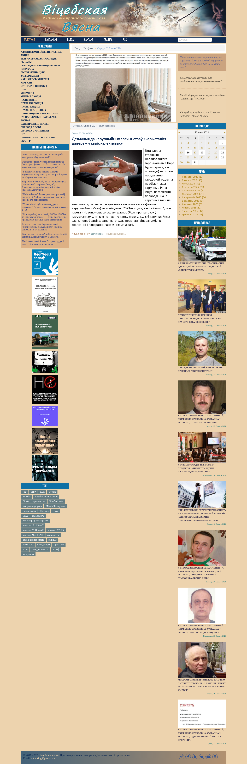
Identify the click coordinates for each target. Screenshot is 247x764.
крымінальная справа (33, 540)
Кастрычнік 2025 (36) (194, 197)
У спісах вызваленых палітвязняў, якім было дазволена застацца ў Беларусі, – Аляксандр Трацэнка (201, 629)
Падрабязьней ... (116, 233)
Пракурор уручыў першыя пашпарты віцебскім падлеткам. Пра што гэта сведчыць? (200, 318)
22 (181, 157)
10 (195, 147)
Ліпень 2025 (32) (191, 207)
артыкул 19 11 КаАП (33, 525)
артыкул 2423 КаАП (33, 535)
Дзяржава (97, 233)
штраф (56, 549)
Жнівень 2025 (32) (192, 204)
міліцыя (52, 540)
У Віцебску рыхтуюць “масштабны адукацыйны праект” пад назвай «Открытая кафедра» (201, 266)
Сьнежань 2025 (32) (193, 190)
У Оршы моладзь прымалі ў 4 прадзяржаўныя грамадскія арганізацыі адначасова (196, 468)
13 (215, 147)
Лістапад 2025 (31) (193, 194)
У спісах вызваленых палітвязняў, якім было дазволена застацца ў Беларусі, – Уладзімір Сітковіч (201, 419)
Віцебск (27, 496)
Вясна (81, 26)
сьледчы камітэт (40, 549)
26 (209, 157)
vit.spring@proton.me (43, 758)
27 (215, 157)
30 (188, 162)
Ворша (52, 492)
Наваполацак (29, 511)
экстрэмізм (28, 554)
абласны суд (38, 516)
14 (222, 147)
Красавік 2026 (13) (192, 177)
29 (181, 162)
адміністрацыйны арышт (35, 520)
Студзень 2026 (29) (193, 187)
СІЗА (25, 516)
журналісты (53, 535)
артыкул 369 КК (56, 530)
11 (202, 147)
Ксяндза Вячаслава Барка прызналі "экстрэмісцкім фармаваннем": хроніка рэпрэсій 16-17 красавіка (42, 227)
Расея (55, 511)
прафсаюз (59, 544)
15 (181, 152)
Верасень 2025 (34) (193, 201)
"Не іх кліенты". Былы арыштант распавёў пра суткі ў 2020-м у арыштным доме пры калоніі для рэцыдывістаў (43, 197)
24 (195, 157)
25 (202, 157)
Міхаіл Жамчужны (55, 506)
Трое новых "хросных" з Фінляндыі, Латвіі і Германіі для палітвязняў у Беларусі (44, 235)
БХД (42, 492)
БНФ (33, 492)
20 (215, 152)
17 (195, 152)
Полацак (44, 511)
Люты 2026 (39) (191, 183)
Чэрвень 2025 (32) (192, 211)
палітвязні (28, 544)
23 (188, 157)
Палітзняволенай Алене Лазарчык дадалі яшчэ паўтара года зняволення (43, 242)
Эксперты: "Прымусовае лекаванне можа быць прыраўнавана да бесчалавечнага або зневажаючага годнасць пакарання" (43, 164)
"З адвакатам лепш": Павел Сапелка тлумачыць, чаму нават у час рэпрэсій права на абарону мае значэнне (44, 174)
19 (209, 152)
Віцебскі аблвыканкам (46, 496)
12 (209, 147)
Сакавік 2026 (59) (192, 180)
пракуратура (43, 544)
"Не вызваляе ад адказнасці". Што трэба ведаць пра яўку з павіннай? (42, 156)
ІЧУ (25, 492)
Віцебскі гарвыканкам (34, 501)
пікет (25, 549)
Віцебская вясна (49, 755)
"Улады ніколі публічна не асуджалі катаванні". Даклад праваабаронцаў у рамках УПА (45, 207)
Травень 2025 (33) (192, 214)
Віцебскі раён (56, 501)
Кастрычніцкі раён (32, 506)
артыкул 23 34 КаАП (33, 530)
